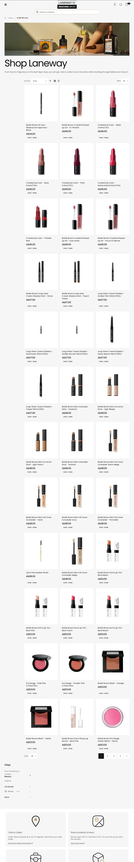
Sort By (39, 81)
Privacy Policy (54, 857)
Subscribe (50, 823)
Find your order (77, 804)
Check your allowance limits (19, 804)
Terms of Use (81, 857)
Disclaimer (68, 857)
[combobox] (67, 12)
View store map (78, 766)
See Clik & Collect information (20, 766)
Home (10, 18)
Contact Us (102, 818)
